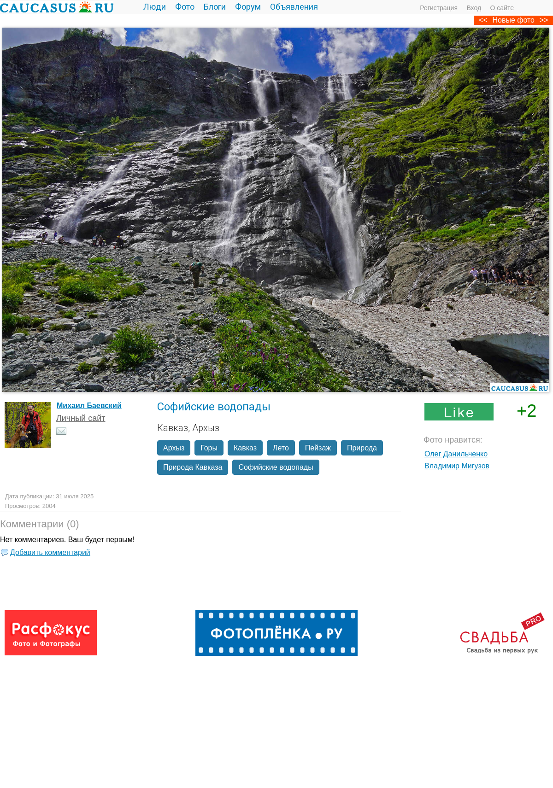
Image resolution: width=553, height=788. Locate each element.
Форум (248, 7)
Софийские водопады (275, 467)
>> (544, 20)
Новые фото (513, 20)
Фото (184, 7)
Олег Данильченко (456, 454)
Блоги (215, 7)
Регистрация (439, 8)
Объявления (294, 7)
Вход (473, 8)
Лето (281, 448)
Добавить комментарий (50, 552)
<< (483, 20)
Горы (209, 448)
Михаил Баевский (89, 405)
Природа (362, 448)
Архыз (173, 448)
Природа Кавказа (192, 467)
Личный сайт (81, 418)
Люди (154, 7)
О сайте (502, 8)
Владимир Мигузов (456, 466)
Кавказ (245, 448)
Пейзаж (318, 448)
